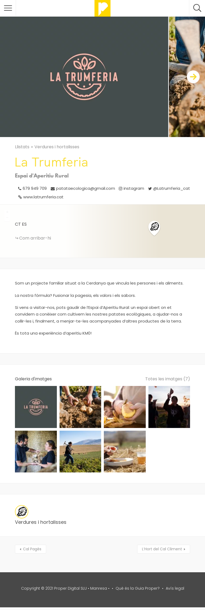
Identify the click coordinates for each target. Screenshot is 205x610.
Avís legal (175, 588)
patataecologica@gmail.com (85, 188)
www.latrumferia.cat (43, 197)
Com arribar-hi (35, 238)
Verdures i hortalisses (56, 147)
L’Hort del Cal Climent (162, 549)
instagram (134, 188)
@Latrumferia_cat (171, 188)
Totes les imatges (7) (167, 379)
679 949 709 (35, 188)
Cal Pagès (32, 549)
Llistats (22, 147)
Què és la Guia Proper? (138, 588)
